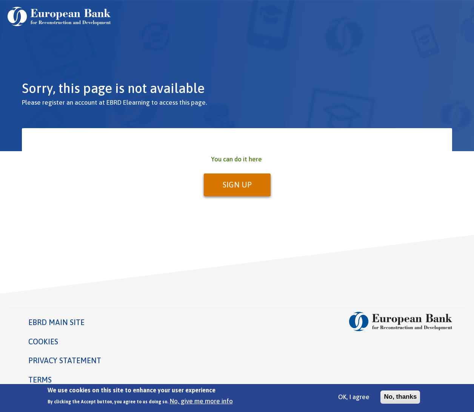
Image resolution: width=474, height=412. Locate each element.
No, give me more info (201, 403)
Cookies (43, 341)
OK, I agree (353, 399)
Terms (40, 379)
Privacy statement (64, 360)
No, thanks (400, 399)
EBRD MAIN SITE (56, 322)
